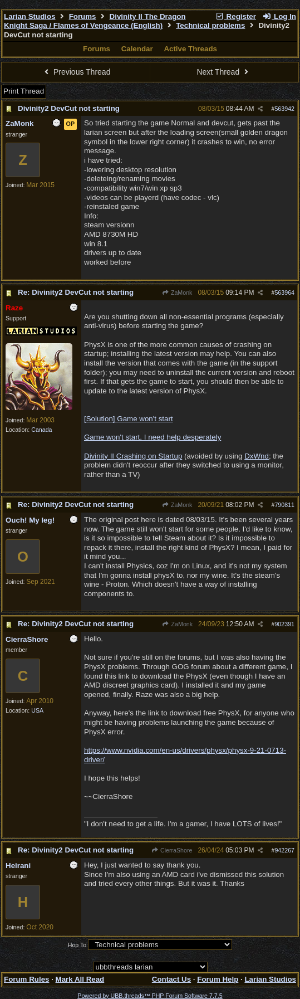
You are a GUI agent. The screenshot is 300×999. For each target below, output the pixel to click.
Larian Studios (30, 16)
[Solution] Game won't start (128, 419)
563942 (284, 108)
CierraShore (172, 850)
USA (37, 710)
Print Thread (23, 91)
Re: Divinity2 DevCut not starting (76, 292)
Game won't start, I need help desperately (152, 437)
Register (235, 16)
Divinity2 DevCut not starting (69, 108)
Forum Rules (26, 979)
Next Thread (223, 71)
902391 (284, 624)
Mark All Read (80, 979)
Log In (279, 16)
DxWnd (256, 456)
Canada (41, 429)
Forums (82, 16)
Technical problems (210, 25)
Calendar (137, 49)
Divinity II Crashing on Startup (133, 456)
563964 (284, 292)
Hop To (77, 945)
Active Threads (190, 49)
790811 (284, 504)
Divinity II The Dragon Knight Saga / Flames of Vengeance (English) (95, 21)
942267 (284, 850)
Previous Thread (76, 71)
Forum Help (217, 979)
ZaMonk (177, 292)
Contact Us (171, 979)
